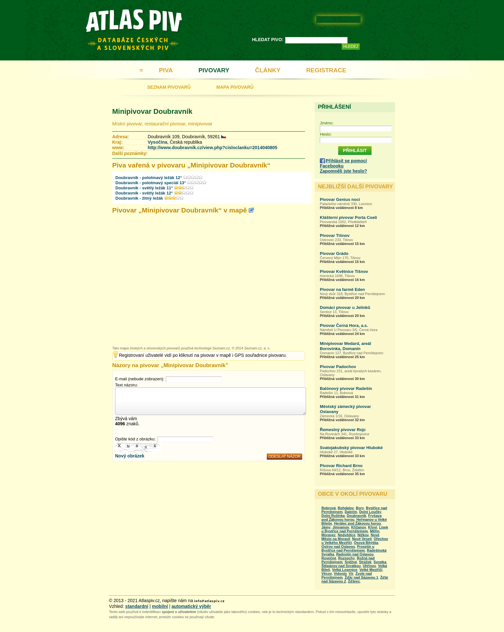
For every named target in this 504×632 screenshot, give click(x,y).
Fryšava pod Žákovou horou (351, 517)
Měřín (374, 531)
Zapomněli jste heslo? (343, 171)
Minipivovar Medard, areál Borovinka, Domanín (345, 346)
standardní (136, 606)
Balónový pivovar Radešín (346, 388)
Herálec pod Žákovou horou (357, 523)
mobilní (160, 606)
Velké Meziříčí (370, 570)
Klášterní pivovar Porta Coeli (348, 217)
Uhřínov (369, 566)
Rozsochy (346, 558)
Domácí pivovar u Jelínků (345, 307)
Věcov (326, 573)
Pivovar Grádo (334, 253)
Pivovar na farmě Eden (342, 289)
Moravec (328, 535)
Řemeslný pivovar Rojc (343, 429)
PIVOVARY (213, 70)
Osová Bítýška (366, 543)
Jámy (325, 527)
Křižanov (358, 527)
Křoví (372, 527)
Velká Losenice (344, 570)
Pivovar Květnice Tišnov (344, 271)
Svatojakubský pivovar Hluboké (351, 447)
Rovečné (328, 558)
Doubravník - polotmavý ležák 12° (148, 177)
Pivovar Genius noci (340, 199)
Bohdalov (346, 508)
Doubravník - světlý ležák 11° (144, 187)
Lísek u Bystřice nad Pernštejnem (354, 529)
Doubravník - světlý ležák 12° (144, 193)
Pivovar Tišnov (334, 235)
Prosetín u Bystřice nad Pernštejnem (347, 548)
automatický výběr (191, 606)
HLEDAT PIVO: (268, 39)
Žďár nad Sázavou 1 (361, 577)
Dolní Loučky (370, 512)
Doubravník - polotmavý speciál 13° (150, 182)
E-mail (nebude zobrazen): (139, 378)
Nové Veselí (362, 539)
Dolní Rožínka (333, 516)
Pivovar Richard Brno (341, 465)
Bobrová (328, 508)
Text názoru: (126, 385)
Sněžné (351, 562)
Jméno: (327, 123)
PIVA (166, 70)
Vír (351, 573)
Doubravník (356, 516)
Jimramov (340, 527)
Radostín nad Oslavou (355, 554)
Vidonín (340, 573)
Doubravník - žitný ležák (139, 198)
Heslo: (326, 134)
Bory (360, 508)
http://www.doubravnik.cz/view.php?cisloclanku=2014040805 (212, 147)
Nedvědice (347, 535)
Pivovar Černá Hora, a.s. (344, 325)
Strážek (365, 562)
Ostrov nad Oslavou (338, 546)
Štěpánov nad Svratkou (341, 566)
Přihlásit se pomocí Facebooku (343, 163)
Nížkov (363, 535)
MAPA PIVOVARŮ (235, 87)
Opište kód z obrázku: (135, 439)
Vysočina (157, 142)
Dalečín (351, 512)
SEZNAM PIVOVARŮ (169, 87)
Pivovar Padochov (338, 366)
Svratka (380, 562)
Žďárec (354, 581)
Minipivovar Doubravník (152, 111)
